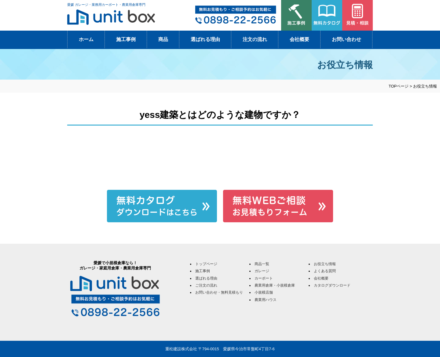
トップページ (206, 264)
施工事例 (126, 39)
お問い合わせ (346, 39)
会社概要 (299, 39)
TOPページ (399, 86)
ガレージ (262, 271)
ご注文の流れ (206, 285)
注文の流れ (255, 39)
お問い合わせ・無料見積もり (219, 292)
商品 (163, 39)
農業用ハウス (266, 300)
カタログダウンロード (332, 285)
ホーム (86, 39)
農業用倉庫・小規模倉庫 (275, 285)
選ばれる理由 (205, 39)
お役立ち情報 (325, 264)
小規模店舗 (264, 292)
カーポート (264, 278)
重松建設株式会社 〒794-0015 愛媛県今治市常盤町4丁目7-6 (220, 349)
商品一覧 (262, 264)
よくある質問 (325, 271)
